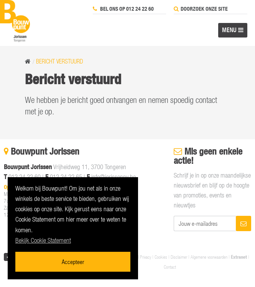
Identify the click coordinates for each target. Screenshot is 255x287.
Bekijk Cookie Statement (43, 240)
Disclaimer (179, 257)
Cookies (161, 257)
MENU (232, 30)
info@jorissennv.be (113, 177)
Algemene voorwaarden (209, 257)
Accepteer (73, 261)
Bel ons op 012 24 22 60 (123, 8)
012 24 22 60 (24, 177)
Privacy (145, 257)
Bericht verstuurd (59, 61)
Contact (170, 267)
